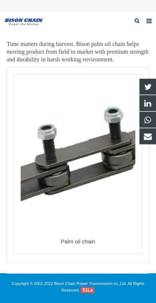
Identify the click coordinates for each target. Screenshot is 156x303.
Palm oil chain (78, 241)
